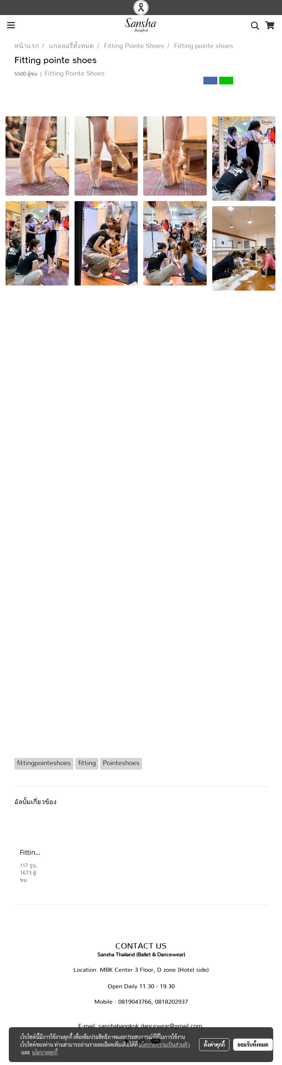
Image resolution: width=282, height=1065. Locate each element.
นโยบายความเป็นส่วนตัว (164, 1044)
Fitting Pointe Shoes (74, 73)
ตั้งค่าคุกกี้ (214, 1044)
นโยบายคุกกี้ (45, 1052)
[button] (252, 26)
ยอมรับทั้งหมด (253, 1044)
